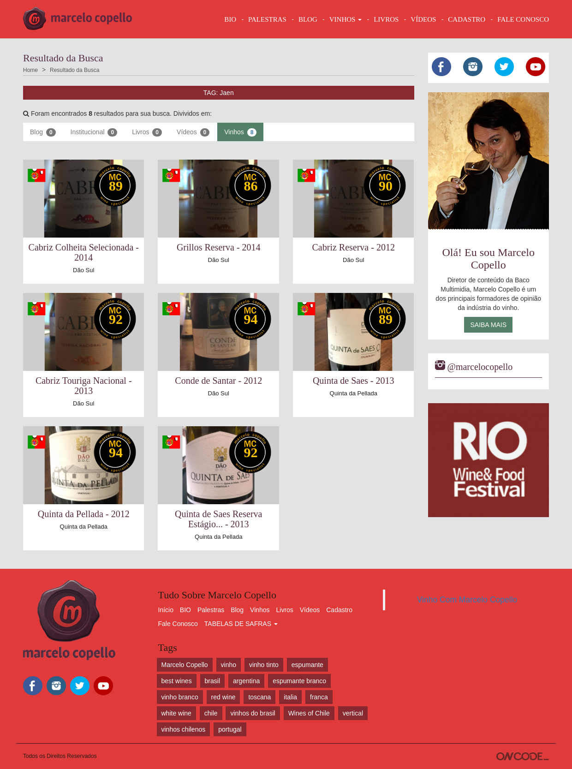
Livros (147, 132)
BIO (230, 19)
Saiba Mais (488, 324)
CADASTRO (466, 19)
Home (30, 70)
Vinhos (240, 132)
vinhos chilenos (183, 729)
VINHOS (345, 19)
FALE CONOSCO (523, 19)
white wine (176, 713)
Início (165, 610)
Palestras (267, 19)
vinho (228, 664)
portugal (230, 729)
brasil (212, 681)
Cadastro (339, 610)
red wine (223, 697)
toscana (259, 697)
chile (211, 713)
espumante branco (299, 681)
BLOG (307, 19)
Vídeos (193, 132)
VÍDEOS (423, 19)
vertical (353, 713)
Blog (43, 132)
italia (290, 697)
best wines (176, 681)
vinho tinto (264, 664)
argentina (246, 681)
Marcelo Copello (184, 664)
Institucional (94, 132)
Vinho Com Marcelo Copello (467, 599)
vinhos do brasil (252, 713)
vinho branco (179, 697)
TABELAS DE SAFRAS (241, 623)
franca (319, 697)
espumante (307, 664)
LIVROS (386, 19)
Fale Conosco (178, 623)
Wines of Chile (309, 713)
